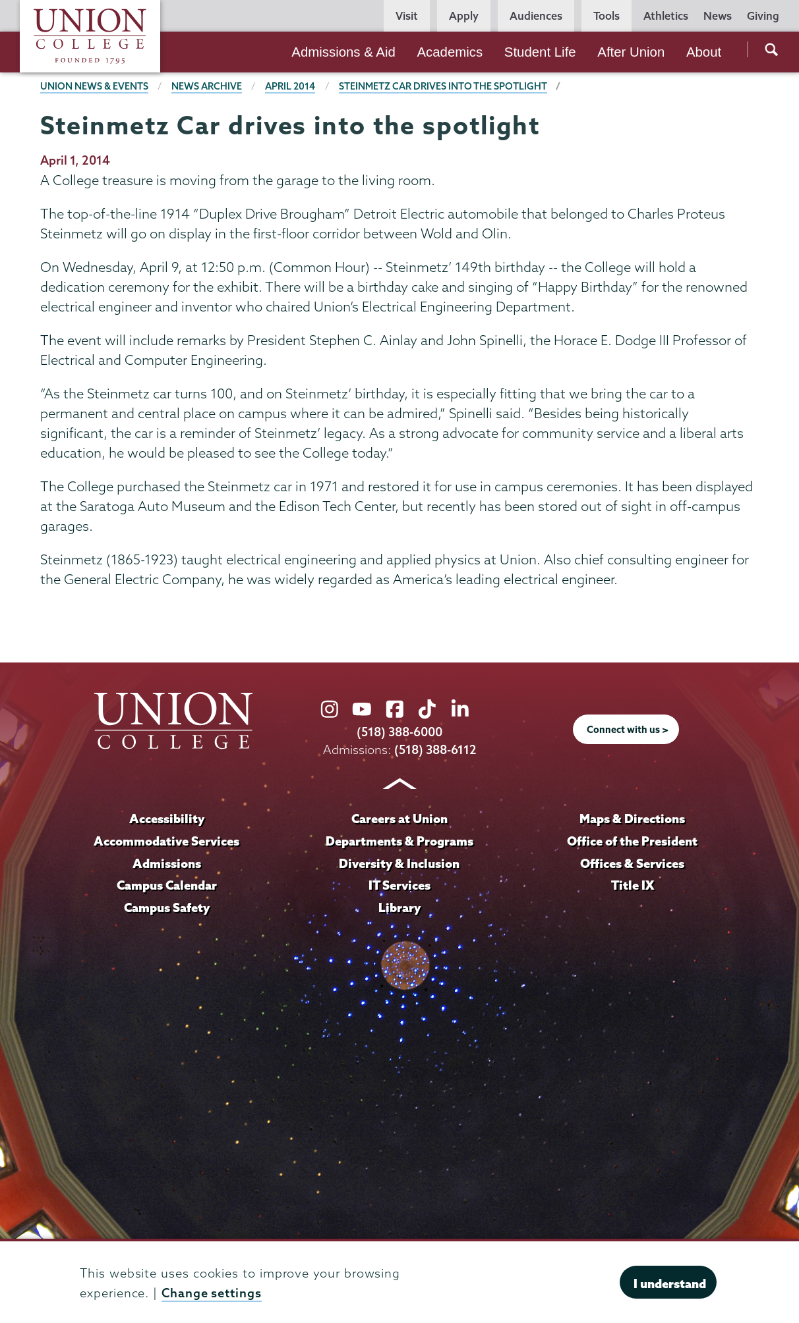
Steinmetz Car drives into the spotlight (443, 86)
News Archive (206, 86)
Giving (763, 15)
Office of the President (632, 841)
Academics (450, 52)
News (717, 15)
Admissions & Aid (343, 52)
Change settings (212, 1293)
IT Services (399, 885)
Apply (464, 15)
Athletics (665, 15)
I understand (670, 1283)
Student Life (540, 52)
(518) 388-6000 (399, 732)
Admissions (167, 863)
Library (399, 907)
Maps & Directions (632, 818)
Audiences (536, 15)
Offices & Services (632, 863)
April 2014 (290, 86)
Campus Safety (167, 907)
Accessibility (166, 818)
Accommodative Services (166, 841)
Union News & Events (94, 86)
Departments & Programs (399, 841)
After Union (631, 52)
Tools (606, 15)
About (703, 52)
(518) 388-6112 (435, 749)
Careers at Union (399, 818)
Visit (407, 15)
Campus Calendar (167, 885)
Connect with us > (627, 730)
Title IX (632, 885)
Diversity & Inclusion (399, 863)
